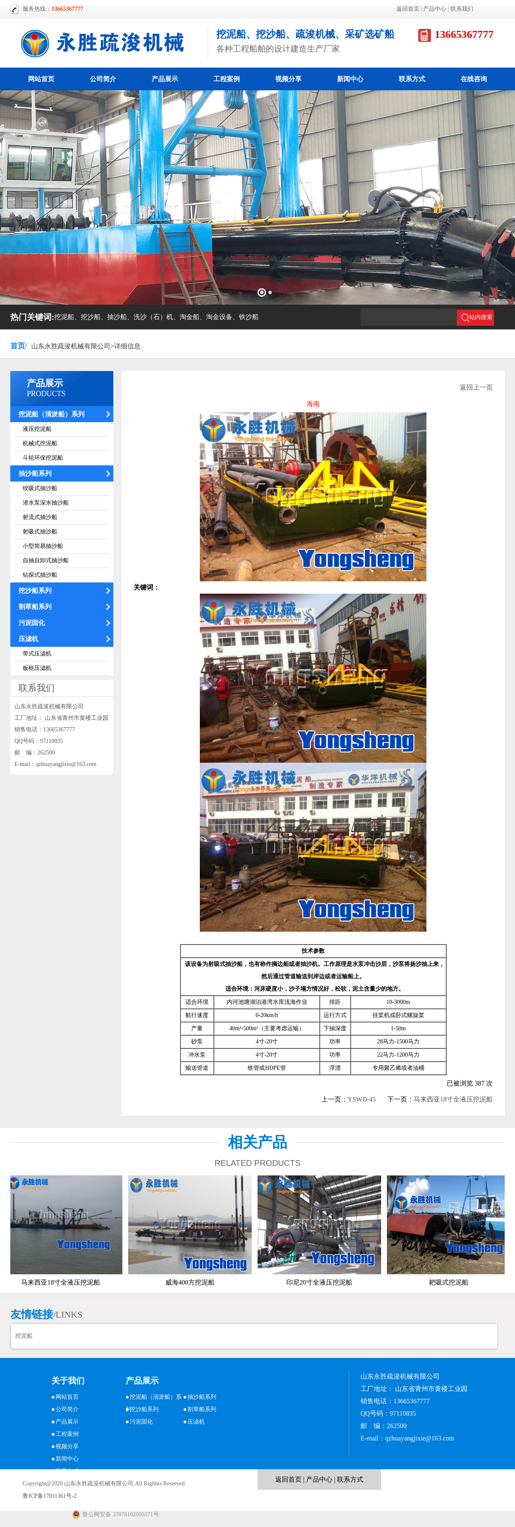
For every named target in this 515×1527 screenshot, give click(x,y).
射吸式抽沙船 (40, 532)
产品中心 (434, 9)
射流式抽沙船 (40, 517)
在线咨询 (474, 78)
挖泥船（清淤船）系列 (51, 414)
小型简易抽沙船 (43, 546)
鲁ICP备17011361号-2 (50, 1496)
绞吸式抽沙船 (40, 488)
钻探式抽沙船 (40, 575)
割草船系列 (35, 606)
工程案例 (226, 78)
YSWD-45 (362, 1099)
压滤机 (28, 638)
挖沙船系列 (35, 590)
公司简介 (103, 78)
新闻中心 (350, 78)
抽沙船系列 (35, 473)
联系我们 (461, 9)
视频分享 (288, 78)
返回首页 (407, 9)
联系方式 (412, 78)
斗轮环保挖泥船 (43, 458)
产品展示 (165, 78)
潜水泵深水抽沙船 (46, 503)
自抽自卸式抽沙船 (46, 560)
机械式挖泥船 (40, 443)
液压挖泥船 (37, 429)
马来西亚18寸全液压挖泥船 (453, 1099)
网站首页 (41, 78)
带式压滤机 (37, 654)
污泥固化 (32, 622)
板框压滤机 (37, 668)
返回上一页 (476, 387)
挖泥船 (24, 1336)
